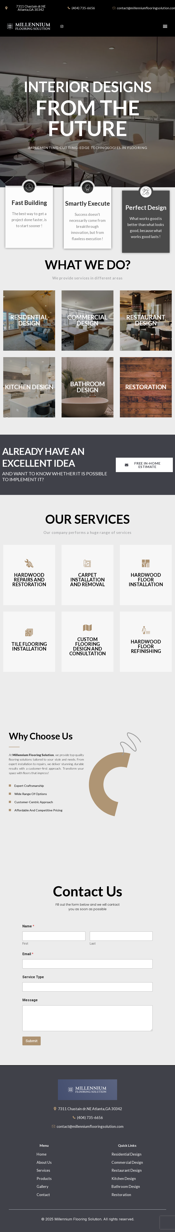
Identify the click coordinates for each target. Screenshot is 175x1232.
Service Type (33, 977)
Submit (31, 1041)
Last (93, 943)
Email (27, 954)
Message (30, 1000)
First (25, 943)
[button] (165, 26)
